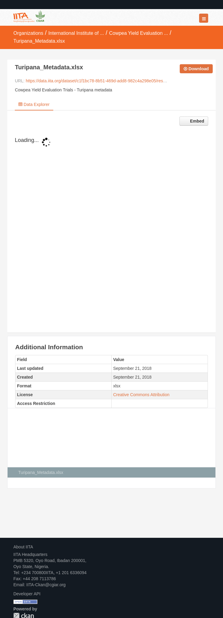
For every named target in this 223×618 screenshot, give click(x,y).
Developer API (27, 593)
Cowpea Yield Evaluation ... (138, 33)
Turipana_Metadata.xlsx (39, 41)
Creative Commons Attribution (141, 394)
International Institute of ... (76, 33)
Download (196, 68)
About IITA (23, 546)
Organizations (28, 33)
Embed (196, 121)
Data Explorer (33, 104)
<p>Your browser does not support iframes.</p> (111, 232)
